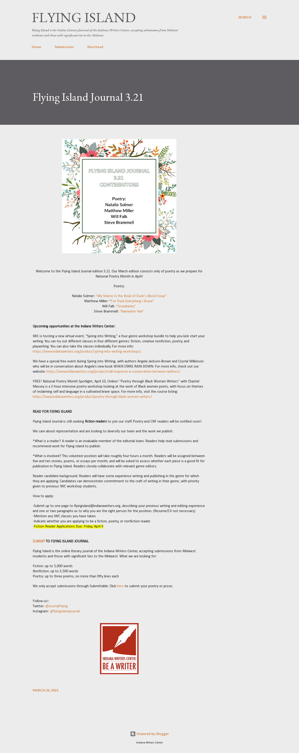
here (120, 586)
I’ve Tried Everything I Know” (132, 301)
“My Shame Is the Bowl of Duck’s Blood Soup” (131, 296)
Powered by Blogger (149, 734)
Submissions (64, 47)
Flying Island (84, 17)
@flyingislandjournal (64, 611)
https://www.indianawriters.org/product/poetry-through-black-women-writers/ (92, 397)
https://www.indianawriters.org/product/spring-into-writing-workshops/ (87, 352)
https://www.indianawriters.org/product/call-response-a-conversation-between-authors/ (113, 372)
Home (36, 47)
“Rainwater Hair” (132, 311)
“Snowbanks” (126, 306)
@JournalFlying (56, 606)
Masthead (95, 47)
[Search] (244, 17)
